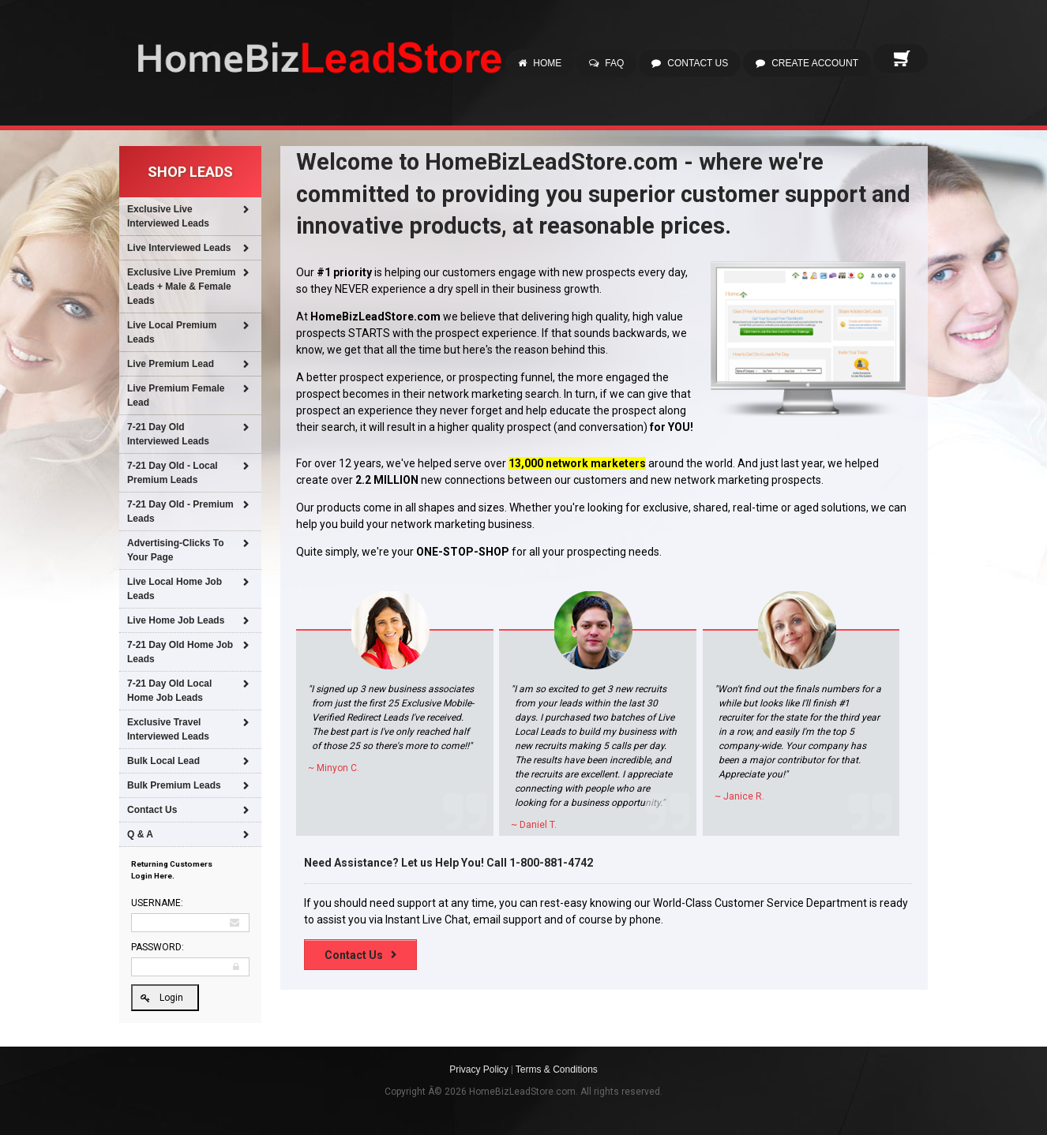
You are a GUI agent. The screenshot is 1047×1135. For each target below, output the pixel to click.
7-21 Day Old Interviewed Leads (168, 434)
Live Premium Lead (170, 363)
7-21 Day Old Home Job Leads (180, 652)
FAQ (614, 63)
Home (547, 63)
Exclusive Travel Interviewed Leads (168, 729)
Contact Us (697, 63)
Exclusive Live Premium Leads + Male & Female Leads (181, 286)
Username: (157, 902)
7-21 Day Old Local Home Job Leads (169, 690)
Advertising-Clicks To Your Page (175, 550)
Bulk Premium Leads (174, 785)
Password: (157, 947)
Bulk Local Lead (163, 760)
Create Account (814, 63)
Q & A (140, 834)
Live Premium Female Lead (175, 395)
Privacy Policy (478, 1069)
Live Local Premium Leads (171, 332)
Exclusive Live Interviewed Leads (168, 216)
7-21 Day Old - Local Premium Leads (172, 472)
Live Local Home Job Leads (174, 588)
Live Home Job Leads (175, 620)
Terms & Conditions (557, 1069)
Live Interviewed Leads (179, 247)
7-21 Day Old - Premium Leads (180, 511)
